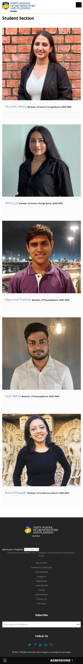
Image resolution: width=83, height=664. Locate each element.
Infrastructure (41, 571)
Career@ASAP (41, 585)
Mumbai (13, 11)
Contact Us (41, 599)
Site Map (41, 603)
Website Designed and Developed (47, 652)
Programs (41, 576)
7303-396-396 (31, 549)
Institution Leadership (41, 567)
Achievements (41, 594)
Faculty (41, 590)
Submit (77, 624)
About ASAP (41, 562)
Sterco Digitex (66, 652)
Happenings (41, 581)
